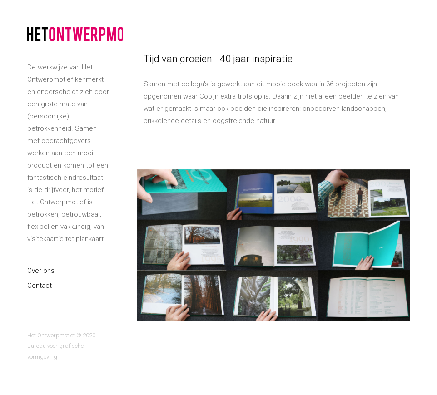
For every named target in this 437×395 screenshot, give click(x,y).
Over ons (41, 271)
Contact (39, 285)
